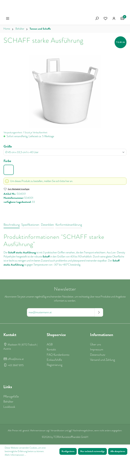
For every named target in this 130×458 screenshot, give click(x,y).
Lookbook (9, 407)
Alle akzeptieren (117, 451)
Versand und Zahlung (102, 360)
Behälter (8, 401)
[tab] (12, 225)
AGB (50, 344)
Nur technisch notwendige (92, 451)
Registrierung (54, 365)
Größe (8, 146)
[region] (65, 91)
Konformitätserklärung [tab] (69, 225)
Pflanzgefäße (11, 396)
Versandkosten (57, 430)
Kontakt (51, 349)
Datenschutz (97, 355)
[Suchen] (97, 18)
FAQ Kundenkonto (58, 355)
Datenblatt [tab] (47, 225)
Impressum (96, 349)
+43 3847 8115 (16, 365)
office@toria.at (16, 359)
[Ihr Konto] (114, 18)
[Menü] (7, 18)
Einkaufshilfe (54, 360)
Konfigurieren (68, 451)
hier (67, 181)
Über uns (95, 344)
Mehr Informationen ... (15, 454)
